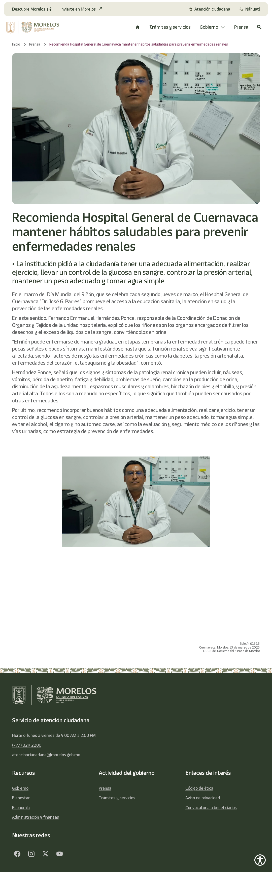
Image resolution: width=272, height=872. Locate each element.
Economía (21, 808)
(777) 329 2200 (26, 745)
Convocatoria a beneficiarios (211, 807)
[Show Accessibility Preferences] (260, 860)
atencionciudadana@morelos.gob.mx (46, 754)
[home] (33, 27)
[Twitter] (45, 854)
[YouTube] (59, 854)
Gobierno (20, 788)
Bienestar (21, 798)
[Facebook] (17, 854)
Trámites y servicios (117, 798)
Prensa (105, 788)
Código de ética (199, 788)
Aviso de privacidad (202, 798)
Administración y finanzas (35, 817)
